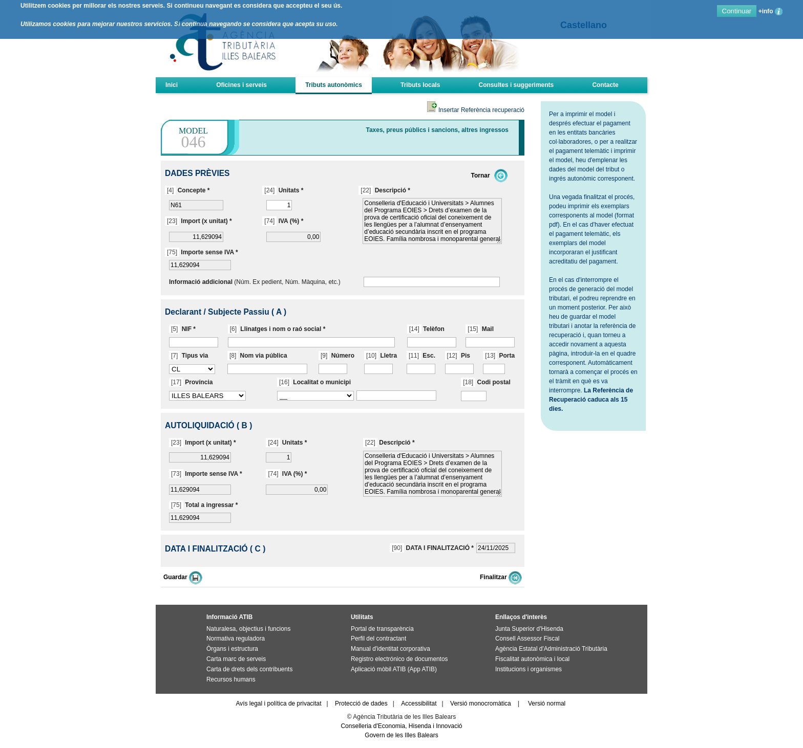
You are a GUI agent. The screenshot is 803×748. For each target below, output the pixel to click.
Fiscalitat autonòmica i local (532, 659)
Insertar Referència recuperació (475, 110)
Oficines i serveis (241, 85)
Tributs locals (420, 85)
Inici (171, 85)
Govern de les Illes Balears (401, 735)
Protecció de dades (361, 703)
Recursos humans (231, 679)
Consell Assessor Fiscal (527, 638)
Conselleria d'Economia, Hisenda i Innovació (401, 726)
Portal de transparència (382, 628)
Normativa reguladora (235, 638)
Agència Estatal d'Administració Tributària (551, 648)
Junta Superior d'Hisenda (529, 628)
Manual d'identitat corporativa (390, 648)
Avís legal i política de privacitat (278, 703)
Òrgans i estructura (232, 648)
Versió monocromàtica (480, 703)
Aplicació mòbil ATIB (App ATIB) (394, 669)
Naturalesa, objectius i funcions (248, 628)
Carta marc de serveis (236, 659)
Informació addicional (201, 281)
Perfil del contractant (378, 638)
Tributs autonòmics (333, 85)
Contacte (605, 85)
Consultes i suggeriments (516, 85)
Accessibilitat (418, 703)
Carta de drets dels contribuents (249, 669)
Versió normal (546, 703)
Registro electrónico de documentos (399, 659)
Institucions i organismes (528, 669)
